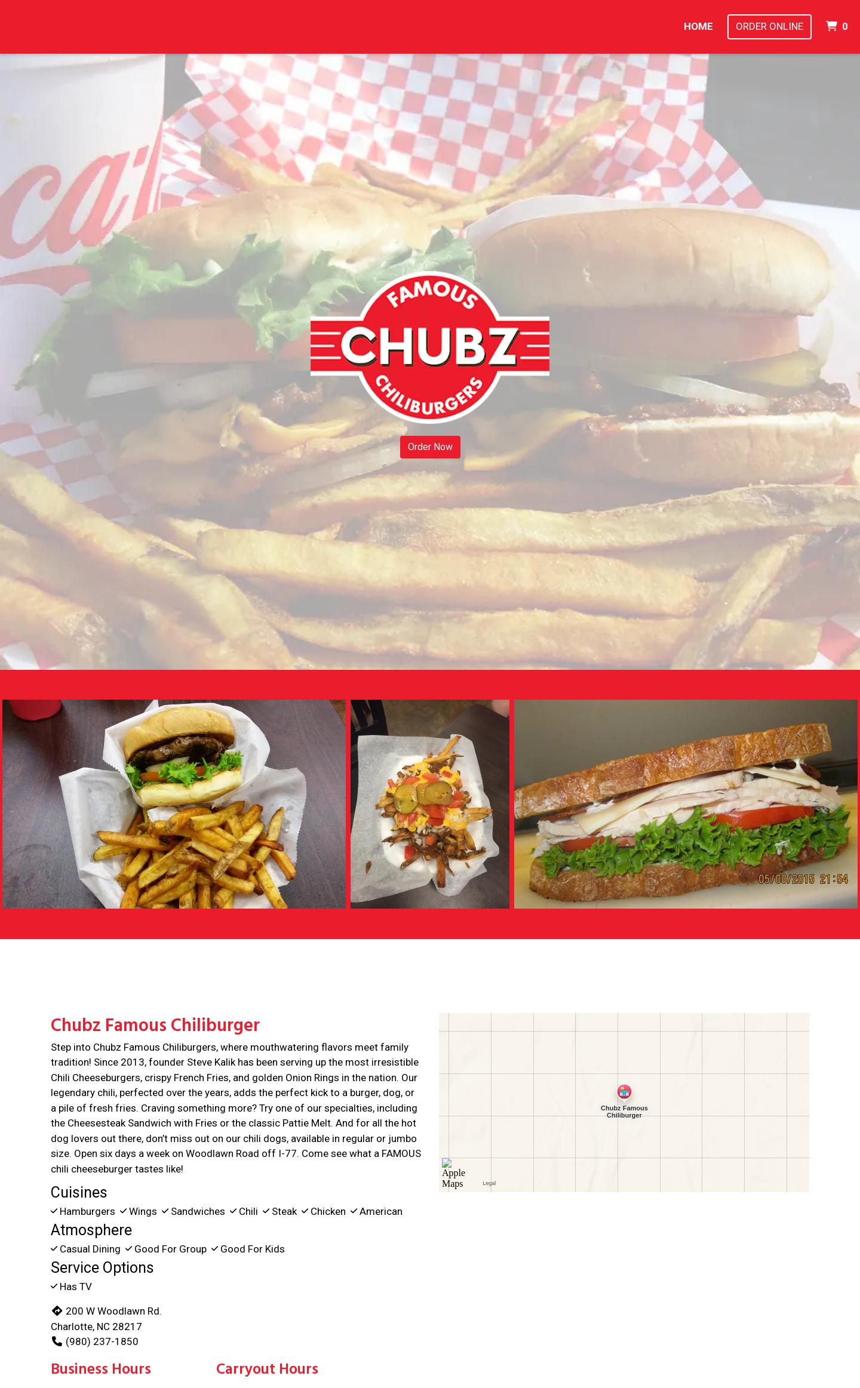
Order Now (430, 447)
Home (698, 26)
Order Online (769, 26)
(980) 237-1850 (95, 1341)
